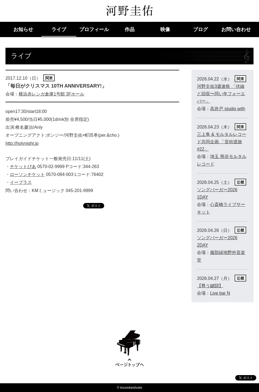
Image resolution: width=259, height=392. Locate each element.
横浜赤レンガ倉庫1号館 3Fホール (51, 94)
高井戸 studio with (227, 108)
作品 (130, 29)
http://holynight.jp (22, 141)
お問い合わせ (236, 29)
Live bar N (220, 293)
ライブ (58, 29)
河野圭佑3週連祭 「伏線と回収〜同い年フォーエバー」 (221, 93)
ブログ (200, 29)
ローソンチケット (27, 170)
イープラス (21, 178)
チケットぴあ (23, 163)
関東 (49, 78)
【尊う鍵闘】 (210, 285)
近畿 (240, 182)
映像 (165, 29)
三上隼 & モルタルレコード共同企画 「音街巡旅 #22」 (221, 141)
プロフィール (94, 29)
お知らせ (23, 29)
